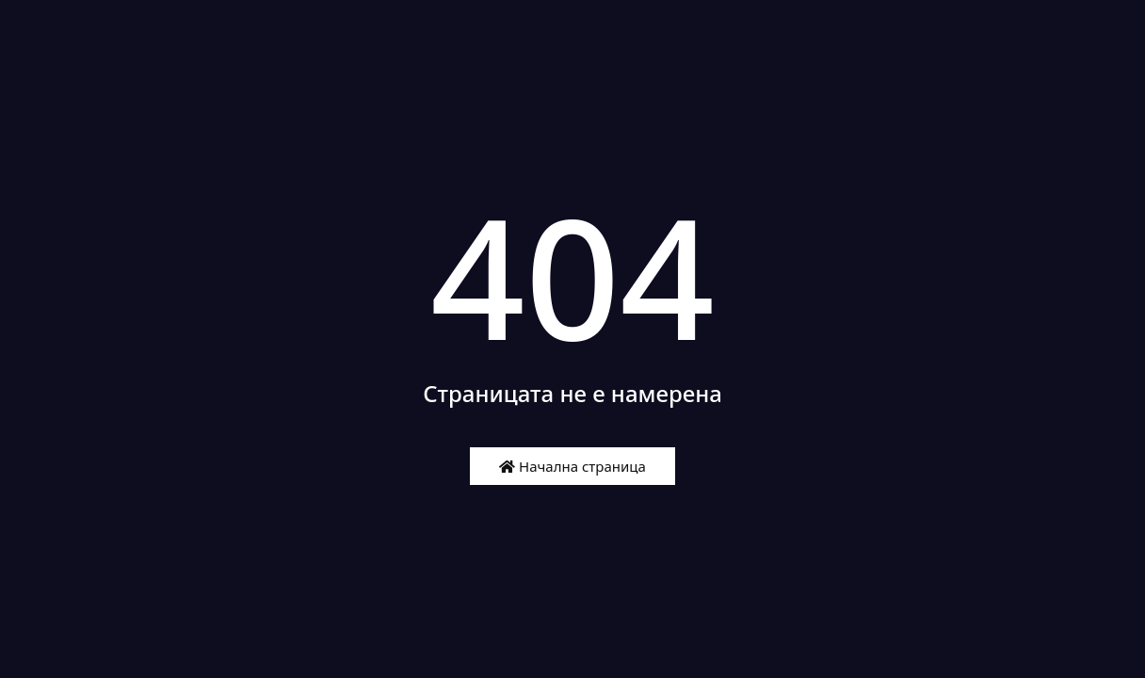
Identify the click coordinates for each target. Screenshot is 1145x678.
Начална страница (572, 466)
